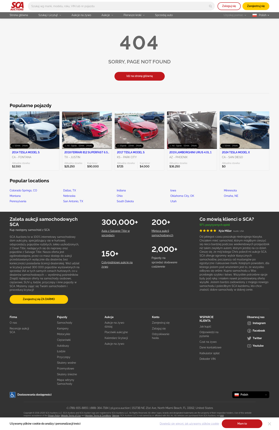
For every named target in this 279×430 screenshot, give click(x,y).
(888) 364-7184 (99, 408)
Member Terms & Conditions (98, 416)
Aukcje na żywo (81, 15)
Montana (15, 195)
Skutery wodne (66, 362)
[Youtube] (258, 346)
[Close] (269, 424)
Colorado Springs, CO (23, 190)
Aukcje (107, 15)
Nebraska (69, 195)
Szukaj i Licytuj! (49, 15)
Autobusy (63, 345)
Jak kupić (205, 326)
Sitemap (115, 416)
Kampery (63, 328)
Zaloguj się (229, 6)
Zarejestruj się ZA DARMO (39, 299)
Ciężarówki (64, 339)
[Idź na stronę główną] (17, 6)
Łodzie (61, 351)
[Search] (210, 6)
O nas (13, 322)
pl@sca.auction (120, 408)
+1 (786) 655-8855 (77, 408)
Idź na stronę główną (139, 76)
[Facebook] (258, 330)
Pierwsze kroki (134, 15)
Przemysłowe (65, 368)
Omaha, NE (231, 195)
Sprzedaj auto (164, 15)
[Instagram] (258, 323)
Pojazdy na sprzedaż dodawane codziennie (164, 262)
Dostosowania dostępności (31, 395)
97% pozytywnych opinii (215, 224)
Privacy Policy (54, 416)
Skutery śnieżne (67, 374)
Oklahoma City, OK (182, 195)
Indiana (121, 190)
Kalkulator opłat (210, 353)
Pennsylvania (18, 201)
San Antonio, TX (73, 201)
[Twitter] (258, 338)
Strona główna (19, 15)
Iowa (173, 190)
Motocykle (63, 334)
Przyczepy (63, 357)
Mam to (242, 423)
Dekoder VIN (208, 358)
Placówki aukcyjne (116, 332)
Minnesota (230, 190)
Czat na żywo (208, 341)
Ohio (120, 195)
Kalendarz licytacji (116, 338)
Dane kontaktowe (210, 347)
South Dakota (125, 201)
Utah (173, 201)
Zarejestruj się (256, 6)
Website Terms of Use (71, 416)
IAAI (222, 416)
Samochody (64, 322)
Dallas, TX (69, 190)
